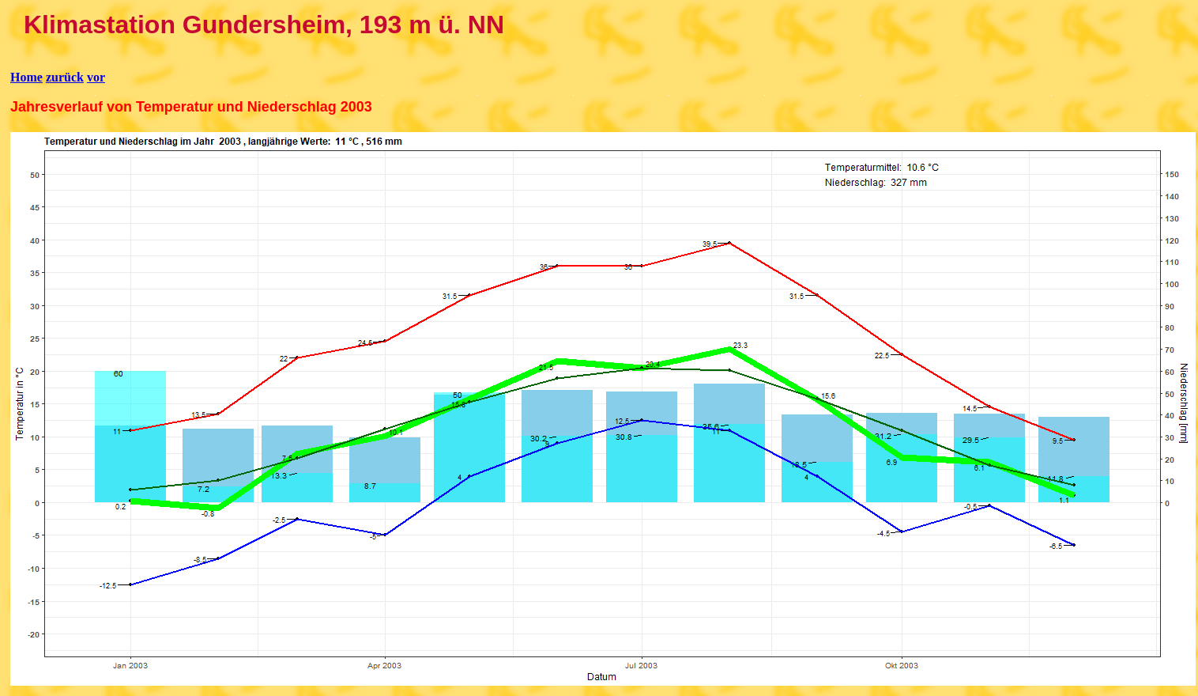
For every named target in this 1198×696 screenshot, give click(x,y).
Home (26, 77)
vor (96, 77)
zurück (65, 77)
